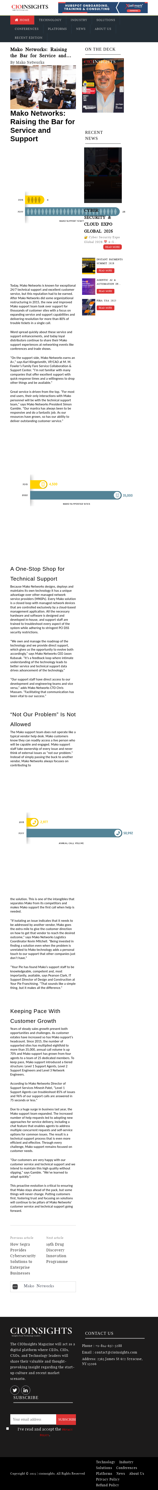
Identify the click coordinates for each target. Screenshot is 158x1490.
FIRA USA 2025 (106, 300)
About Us (103, 29)
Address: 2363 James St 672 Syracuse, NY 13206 (112, 1361)
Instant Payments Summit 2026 (110, 261)
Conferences (27, 29)
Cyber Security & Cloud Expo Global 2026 (98, 221)
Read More (112, 247)
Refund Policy (107, 1485)
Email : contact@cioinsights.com (109, 1352)
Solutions (105, 20)
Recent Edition (29, 38)
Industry (79, 20)
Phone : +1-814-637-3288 (102, 1346)
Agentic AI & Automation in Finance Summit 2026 (108, 282)
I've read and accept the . (45, 1432)
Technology (50, 20)
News (81, 29)
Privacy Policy (108, 1479)
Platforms (57, 29)
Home (22, 20)
